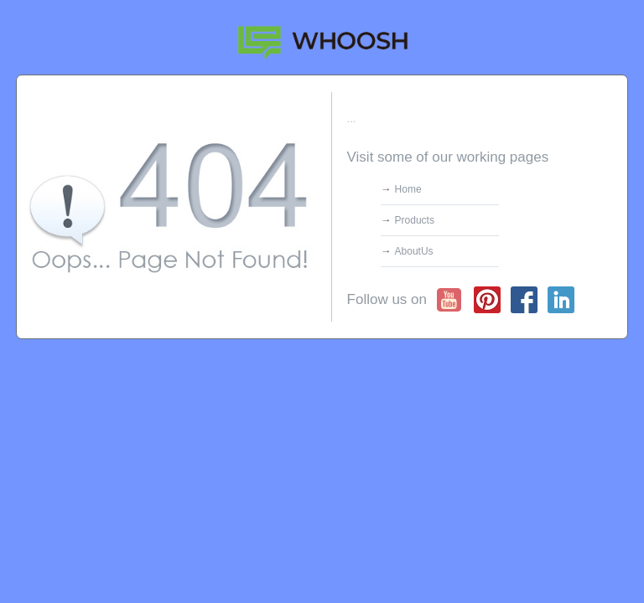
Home (408, 189)
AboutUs (414, 251)
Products (414, 220)
